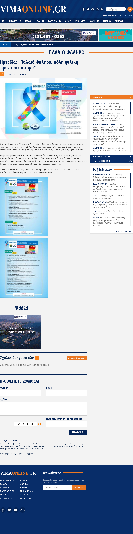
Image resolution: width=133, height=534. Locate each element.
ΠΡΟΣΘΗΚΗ (78, 432)
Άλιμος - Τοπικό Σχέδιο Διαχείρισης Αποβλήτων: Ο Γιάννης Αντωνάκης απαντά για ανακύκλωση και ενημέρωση (108, 117)
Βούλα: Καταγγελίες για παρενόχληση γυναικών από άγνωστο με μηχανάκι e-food (110, 204)
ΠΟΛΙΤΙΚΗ (40, 20)
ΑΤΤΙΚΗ (23, 480)
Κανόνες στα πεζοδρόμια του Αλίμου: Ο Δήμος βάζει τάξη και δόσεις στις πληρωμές (109, 106)
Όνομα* (4, 388)
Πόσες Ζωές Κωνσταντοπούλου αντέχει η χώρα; (33, 44)
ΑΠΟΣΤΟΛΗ (23, 307)
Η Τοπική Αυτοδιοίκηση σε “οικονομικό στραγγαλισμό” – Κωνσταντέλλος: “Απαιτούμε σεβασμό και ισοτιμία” (110, 140)
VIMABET (119, 20)
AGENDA (24, 484)
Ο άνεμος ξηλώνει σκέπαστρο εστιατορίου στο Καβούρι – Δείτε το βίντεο (109, 177)
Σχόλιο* (4, 399)
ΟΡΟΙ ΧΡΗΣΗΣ (26, 498)
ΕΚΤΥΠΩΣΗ (23, 309)
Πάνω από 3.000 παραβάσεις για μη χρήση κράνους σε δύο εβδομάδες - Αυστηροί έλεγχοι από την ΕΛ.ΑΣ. (109, 221)
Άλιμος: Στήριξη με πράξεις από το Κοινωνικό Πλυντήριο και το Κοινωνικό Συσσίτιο (109, 150)
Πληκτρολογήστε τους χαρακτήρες (64, 419)
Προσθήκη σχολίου (78, 358)
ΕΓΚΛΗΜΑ (107, 20)
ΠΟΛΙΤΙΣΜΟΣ (81, 20)
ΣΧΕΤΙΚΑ (24, 494)
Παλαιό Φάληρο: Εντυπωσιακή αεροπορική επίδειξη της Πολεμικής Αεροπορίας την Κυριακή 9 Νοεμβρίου (108, 128)
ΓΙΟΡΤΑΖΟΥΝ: (128, 16)
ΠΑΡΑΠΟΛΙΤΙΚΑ (54, 20)
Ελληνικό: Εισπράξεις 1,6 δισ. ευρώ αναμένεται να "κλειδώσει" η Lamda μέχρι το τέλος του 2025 (109, 188)
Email (49, 388)
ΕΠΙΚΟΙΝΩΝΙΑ (26, 491)
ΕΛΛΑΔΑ (28, 20)
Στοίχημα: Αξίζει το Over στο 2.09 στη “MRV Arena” (109, 196)
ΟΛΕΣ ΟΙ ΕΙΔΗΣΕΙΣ (123, 231)
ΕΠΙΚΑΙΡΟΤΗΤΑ (14, 20)
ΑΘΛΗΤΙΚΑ (94, 20)
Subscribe (79, 487)
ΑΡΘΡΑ (68, 20)
